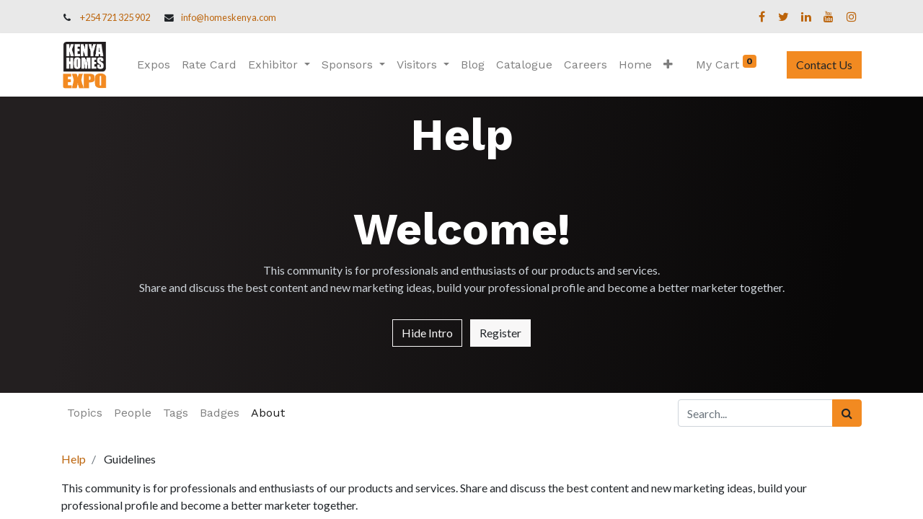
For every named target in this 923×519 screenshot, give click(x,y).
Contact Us (824, 64)
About (268, 413)
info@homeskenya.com (228, 17)
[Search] (847, 413)
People (132, 413)
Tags (175, 413)
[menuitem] (153, 64)
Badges (219, 413)
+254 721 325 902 (115, 17)
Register (500, 333)
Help (73, 459)
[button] (668, 64)
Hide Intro (427, 333)
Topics (84, 413)
